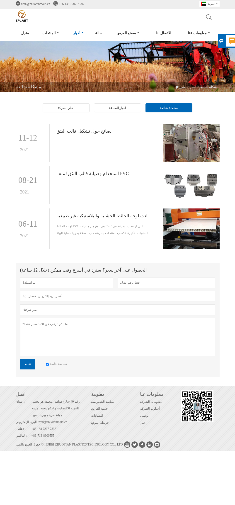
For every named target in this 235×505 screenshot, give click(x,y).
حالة (98, 33)
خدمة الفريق (99, 408)
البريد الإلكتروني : (27, 422)
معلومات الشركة (151, 402)
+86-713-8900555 (42, 435)
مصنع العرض (127, 33)
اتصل (21, 394)
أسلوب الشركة (150, 408)
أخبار (78, 33)
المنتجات (50, 33)
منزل (25, 33)
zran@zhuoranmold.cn (35, 4)
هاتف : (20, 429)
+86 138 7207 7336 (71, 4)
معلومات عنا (199, 33)
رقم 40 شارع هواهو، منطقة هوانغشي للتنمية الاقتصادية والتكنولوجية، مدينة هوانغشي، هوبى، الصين (55, 408)
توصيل (144, 415)
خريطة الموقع (100, 422)
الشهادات (97, 415)
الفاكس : (21, 435)
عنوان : (20, 401)
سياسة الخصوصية (103, 402)
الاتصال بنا (163, 33)
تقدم (28, 364)
